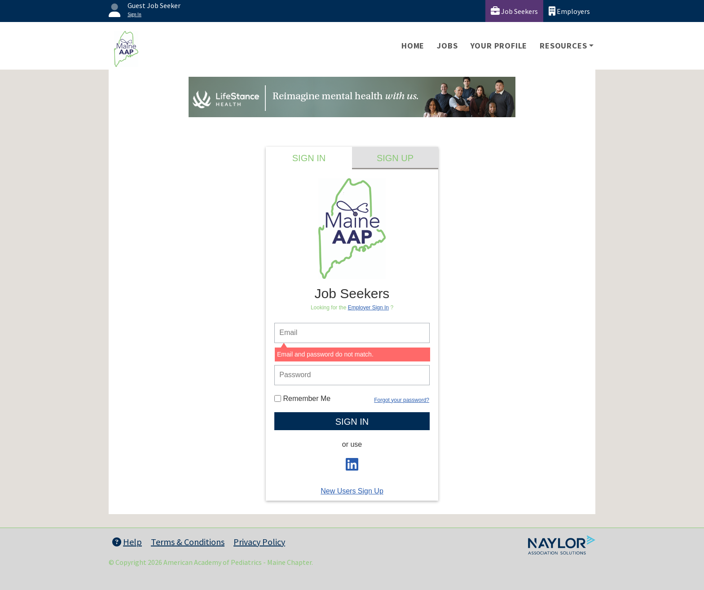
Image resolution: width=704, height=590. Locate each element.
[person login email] (352, 333)
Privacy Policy (259, 541)
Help (127, 541)
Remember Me (302, 398)
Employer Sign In (368, 307)
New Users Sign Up (352, 491)
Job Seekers (514, 11)
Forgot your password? (401, 400)
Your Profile (499, 45)
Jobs (447, 45)
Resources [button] (563, 45)
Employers (569, 11)
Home (412, 45)
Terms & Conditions (187, 541)
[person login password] (352, 375)
